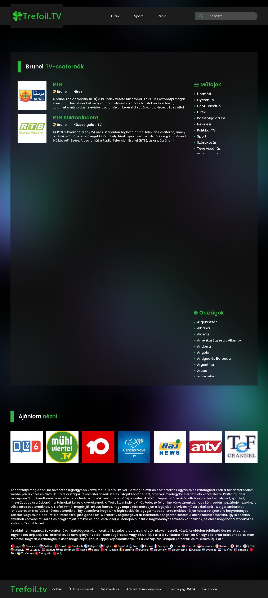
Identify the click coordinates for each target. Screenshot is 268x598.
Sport (138, 16)
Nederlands (65, 550)
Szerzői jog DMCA (182, 589)
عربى (15, 546)
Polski (94, 550)
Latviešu (33, 550)
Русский (142, 550)
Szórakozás (207, 142)
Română (127, 550)
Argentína (205, 364)
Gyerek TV (205, 100)
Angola (203, 352)
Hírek (115, 16)
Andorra (204, 346)
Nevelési (204, 124)
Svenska (209, 550)
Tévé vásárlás (209, 148)
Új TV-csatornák (81, 589)
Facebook (210, 589)
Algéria (203, 334)
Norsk (81, 550)
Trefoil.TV (37, 16)
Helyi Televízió (209, 106)
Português (109, 550)
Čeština (46, 546)
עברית (175, 546)
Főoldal (56, 589)
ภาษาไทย (225, 550)
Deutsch (75, 546)
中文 (57, 553)
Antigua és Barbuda (214, 358)
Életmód (204, 94)
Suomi (146, 546)
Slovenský (158, 550)
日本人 (236, 546)
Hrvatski (189, 546)
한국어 (249, 546)
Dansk (60, 546)
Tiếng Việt (43, 553)
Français (161, 546)
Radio (162, 16)
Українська (25, 553)
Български (30, 546)
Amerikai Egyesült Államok (219, 340)
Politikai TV (206, 130)
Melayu (48, 550)
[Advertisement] (134, 39)
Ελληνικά (91, 546)
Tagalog (241, 550)
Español (120, 546)
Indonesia (206, 546)
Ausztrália (205, 376)
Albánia (203, 328)
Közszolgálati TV (211, 118)
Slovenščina (177, 550)
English (106, 546)
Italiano (222, 546)
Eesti (134, 546)
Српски (194, 550)
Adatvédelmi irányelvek (143, 589)
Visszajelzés (110, 589)
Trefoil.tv (28, 589)
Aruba (202, 370)
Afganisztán (207, 322)
